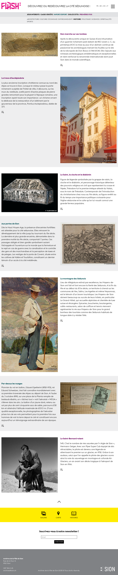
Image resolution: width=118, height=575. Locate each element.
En (104, 6)
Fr (97, 6)
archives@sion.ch (9, 570)
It (107, 6)
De (101, 6)
